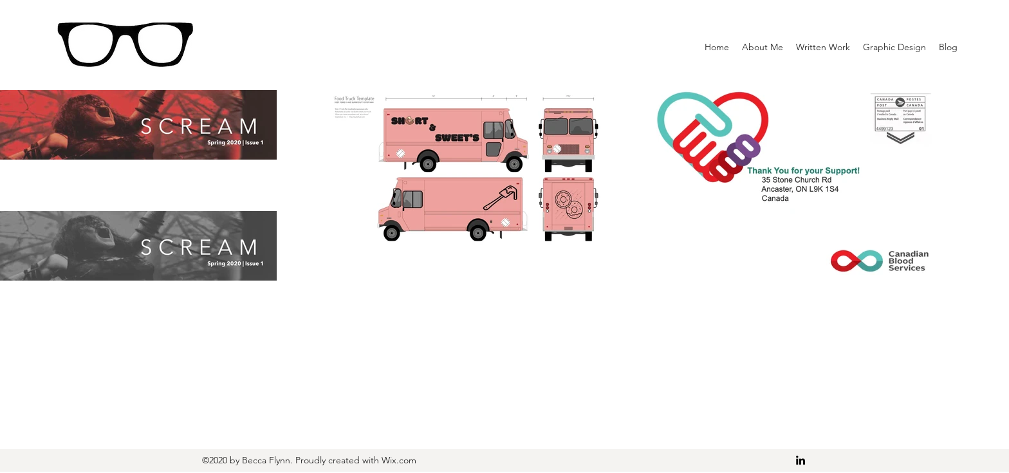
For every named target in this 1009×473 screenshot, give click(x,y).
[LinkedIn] (800, 460)
